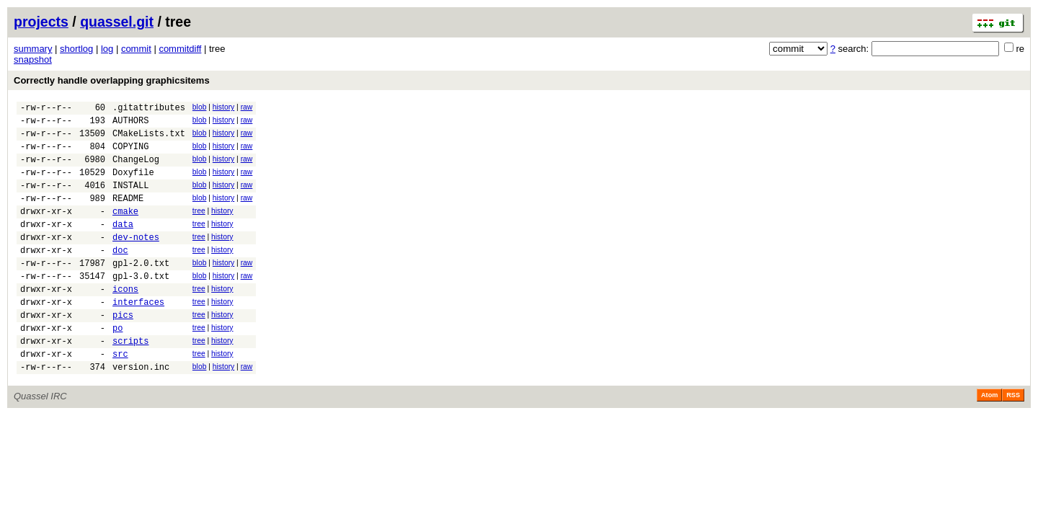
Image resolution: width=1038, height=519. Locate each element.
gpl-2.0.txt (140, 291)
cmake (125, 230)
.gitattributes (148, 109)
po (117, 366)
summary (33, 48)
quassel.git (117, 22)
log (107, 48)
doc (120, 276)
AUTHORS (130, 124)
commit (136, 48)
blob (199, 107)
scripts (130, 382)
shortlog (76, 48)
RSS (1013, 440)
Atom (989, 440)
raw (247, 107)
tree (198, 228)
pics (122, 351)
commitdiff (180, 48)
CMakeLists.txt (148, 139)
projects (41, 22)
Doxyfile (133, 185)
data (122, 245)
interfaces (138, 336)
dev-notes (135, 260)
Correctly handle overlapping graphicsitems (112, 80)
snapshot (33, 59)
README (127, 215)
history (223, 107)
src (120, 397)
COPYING (130, 154)
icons (125, 321)
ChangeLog (135, 170)
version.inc (140, 412)
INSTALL (130, 200)
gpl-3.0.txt (140, 306)
